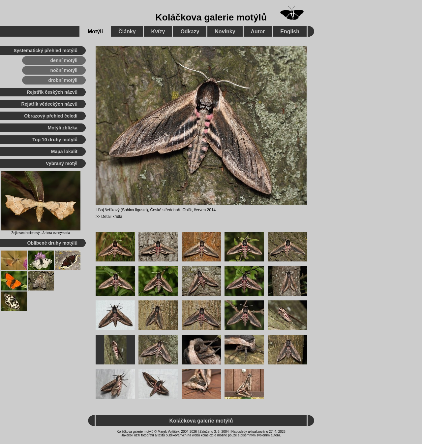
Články (127, 31)
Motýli (95, 31)
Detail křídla (111, 216)
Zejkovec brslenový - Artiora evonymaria (41, 233)
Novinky (225, 31)
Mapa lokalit (64, 151)
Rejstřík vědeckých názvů (49, 104)
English (289, 31)
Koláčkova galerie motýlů (211, 17)
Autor (258, 31)
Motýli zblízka (62, 127)
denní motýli (63, 60)
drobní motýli (62, 80)
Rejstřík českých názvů (52, 92)
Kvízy (158, 31)
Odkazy (189, 31)
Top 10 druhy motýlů (54, 139)
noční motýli (63, 70)
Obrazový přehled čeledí (50, 116)
